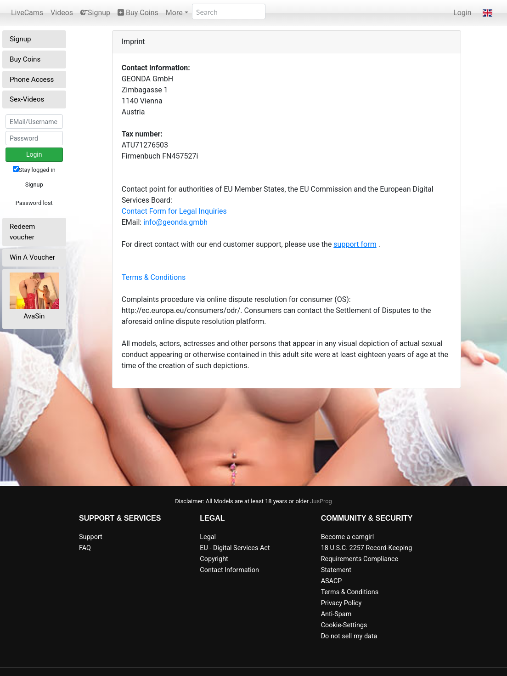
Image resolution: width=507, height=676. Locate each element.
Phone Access (32, 79)
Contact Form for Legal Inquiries (174, 211)
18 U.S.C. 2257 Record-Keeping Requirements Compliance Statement (366, 559)
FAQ (85, 548)
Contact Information (229, 570)
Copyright (214, 559)
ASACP (331, 581)
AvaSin (34, 316)
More (174, 12)
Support (90, 537)
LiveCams (27, 12)
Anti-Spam (336, 614)
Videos (62, 12)
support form (354, 244)
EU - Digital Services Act (235, 548)
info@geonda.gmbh (175, 222)
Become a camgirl (347, 537)
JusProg (321, 501)
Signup (95, 12)
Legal (208, 537)
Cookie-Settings (344, 625)
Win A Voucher (32, 257)
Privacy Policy (341, 603)
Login (462, 12)
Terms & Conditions (154, 277)
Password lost (34, 202)
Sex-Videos (27, 99)
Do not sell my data (349, 636)
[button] (487, 13)
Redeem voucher (22, 231)
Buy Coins (138, 12)
